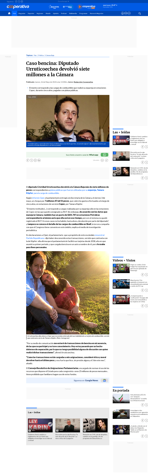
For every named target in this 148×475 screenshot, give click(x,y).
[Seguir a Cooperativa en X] (19, 1)
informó (38, 198)
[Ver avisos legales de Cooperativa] (122, 15)
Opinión (56, 13)
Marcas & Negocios (96, 13)
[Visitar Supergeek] (129, 15)
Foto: (29, 97)
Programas (83, 13)
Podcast (64, 13)
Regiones (40, 13)
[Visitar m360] (125, 15)
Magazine (21, 13)
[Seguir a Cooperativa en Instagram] (22, 1)
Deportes (31, 13)
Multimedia (73, 13)
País (14, 13)
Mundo (48, 13)
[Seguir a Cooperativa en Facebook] (16, 1)
